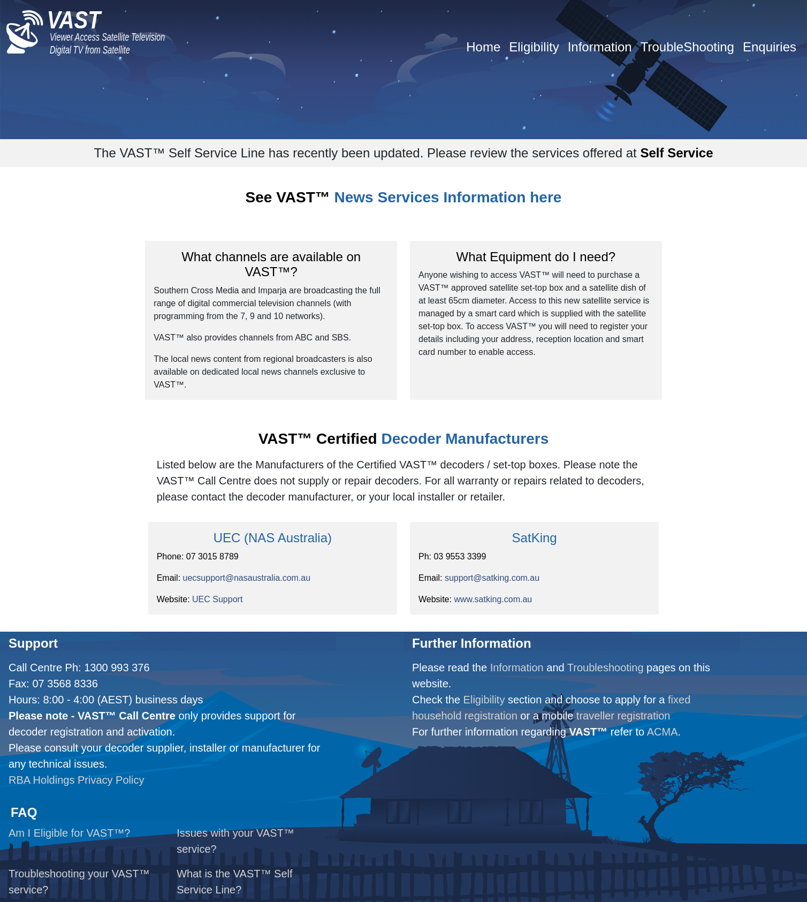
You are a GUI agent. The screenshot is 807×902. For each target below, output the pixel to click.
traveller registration (623, 716)
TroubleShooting (687, 47)
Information (600, 47)
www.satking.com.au (493, 599)
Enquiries (769, 47)
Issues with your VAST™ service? (235, 841)
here (545, 197)
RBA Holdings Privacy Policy (76, 780)
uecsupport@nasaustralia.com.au (247, 577)
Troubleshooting (605, 667)
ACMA (662, 732)
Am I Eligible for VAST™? (69, 833)
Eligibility (534, 47)
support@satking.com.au (492, 577)
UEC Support (217, 599)
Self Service (676, 153)
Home (483, 47)
